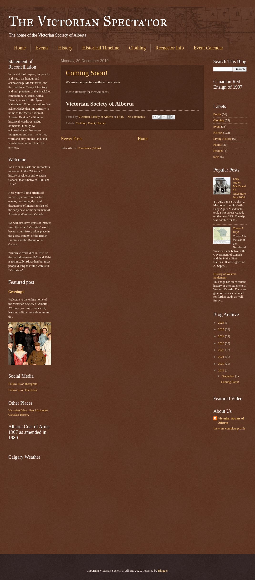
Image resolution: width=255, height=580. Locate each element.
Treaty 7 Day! (238, 230)
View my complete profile (229, 428)
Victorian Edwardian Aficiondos (28, 410)
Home (20, 47)
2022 (221, 350)
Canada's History (18, 414)
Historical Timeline (100, 47)
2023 (221, 343)
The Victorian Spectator (87, 21)
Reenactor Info (169, 47)
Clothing (137, 47)
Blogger (163, 570)
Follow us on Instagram (22, 384)
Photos (217, 144)
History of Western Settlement (224, 275)
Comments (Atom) (89, 148)
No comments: (137, 116)
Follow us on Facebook (22, 390)
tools (216, 157)
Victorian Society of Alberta (231, 420)
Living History (222, 138)
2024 (221, 336)
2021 (221, 357)
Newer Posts (71, 138)
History (65, 47)
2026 (221, 322)
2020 (221, 363)
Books (217, 114)
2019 (221, 370)
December (228, 376)
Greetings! (16, 292)
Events (42, 47)
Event (91, 123)
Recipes (218, 150)
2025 (221, 329)
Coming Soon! (87, 73)
